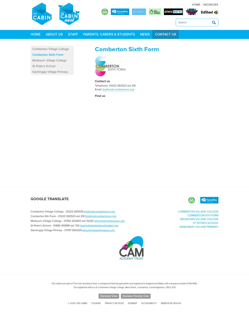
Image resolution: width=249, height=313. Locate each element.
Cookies (96, 303)
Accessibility (149, 303)
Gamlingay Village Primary (50, 72)
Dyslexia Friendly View (136, 296)
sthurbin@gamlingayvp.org (98, 230)
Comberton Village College (50, 49)
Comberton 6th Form (203, 215)
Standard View (108, 296)
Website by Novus (171, 303)
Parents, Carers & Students (109, 34)
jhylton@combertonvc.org (118, 89)
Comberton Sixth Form (47, 55)
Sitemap (132, 303)
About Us (54, 34)
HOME (196, 4)
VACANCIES (210, 4)
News (145, 34)
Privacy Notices (114, 303)
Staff (73, 34)
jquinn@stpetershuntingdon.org (99, 225)
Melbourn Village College (49, 60)
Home (36, 34)
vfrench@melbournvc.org (109, 221)
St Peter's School (43, 66)
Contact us (165, 34)
